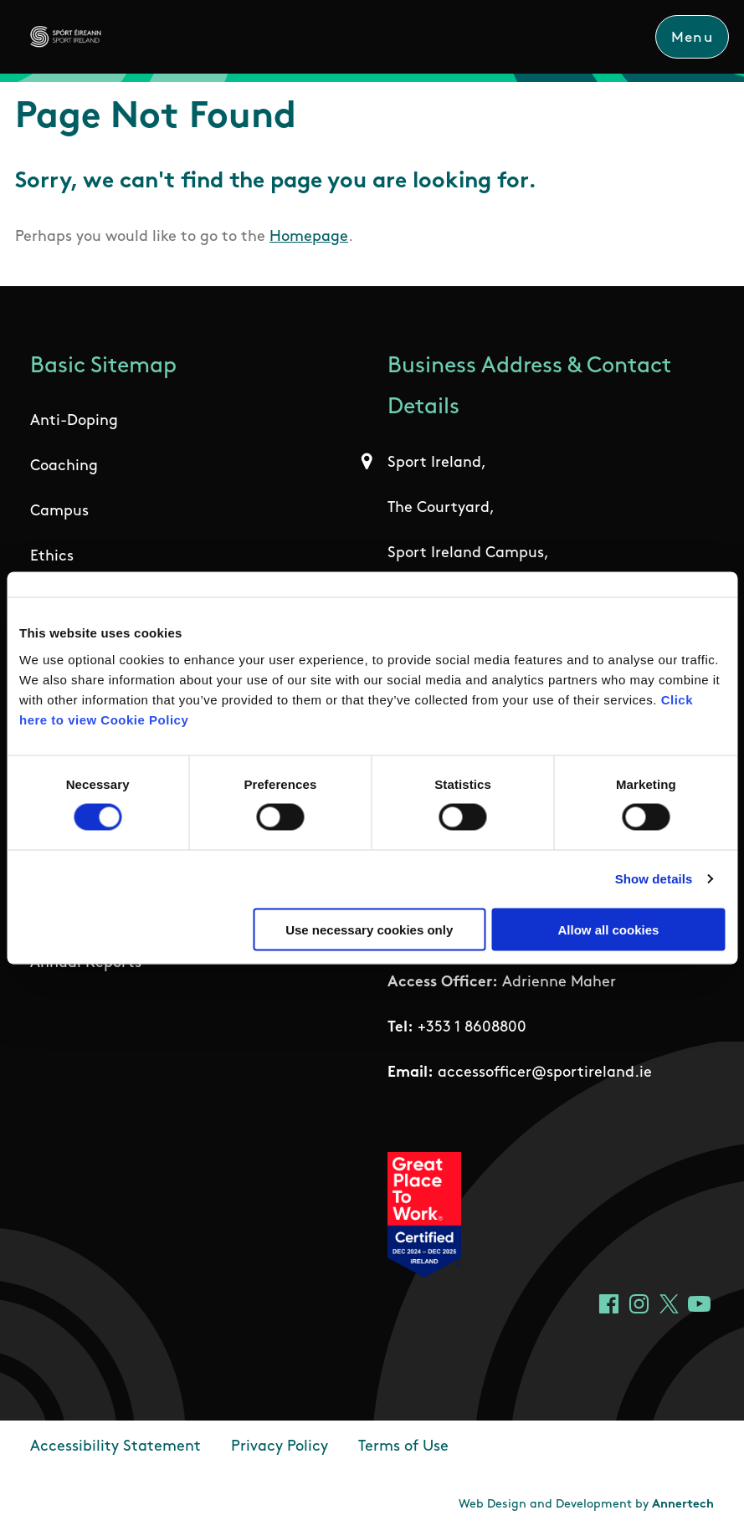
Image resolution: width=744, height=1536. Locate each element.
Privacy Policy (279, 1447)
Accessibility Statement (115, 1447)
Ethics (52, 557)
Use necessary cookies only (369, 929)
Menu (692, 38)
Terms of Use (403, 1447)
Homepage (308, 237)
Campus (59, 512)
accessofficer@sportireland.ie (545, 1073)
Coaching (64, 466)
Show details (654, 879)
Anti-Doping (74, 421)
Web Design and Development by (586, 1504)
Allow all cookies (608, 929)
